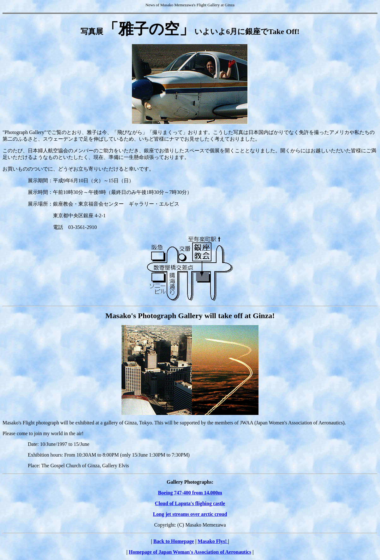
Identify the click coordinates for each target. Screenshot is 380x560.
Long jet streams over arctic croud (190, 514)
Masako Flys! (213, 541)
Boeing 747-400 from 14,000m (190, 492)
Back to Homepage (173, 541)
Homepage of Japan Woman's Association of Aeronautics (190, 552)
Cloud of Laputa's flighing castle (190, 503)
